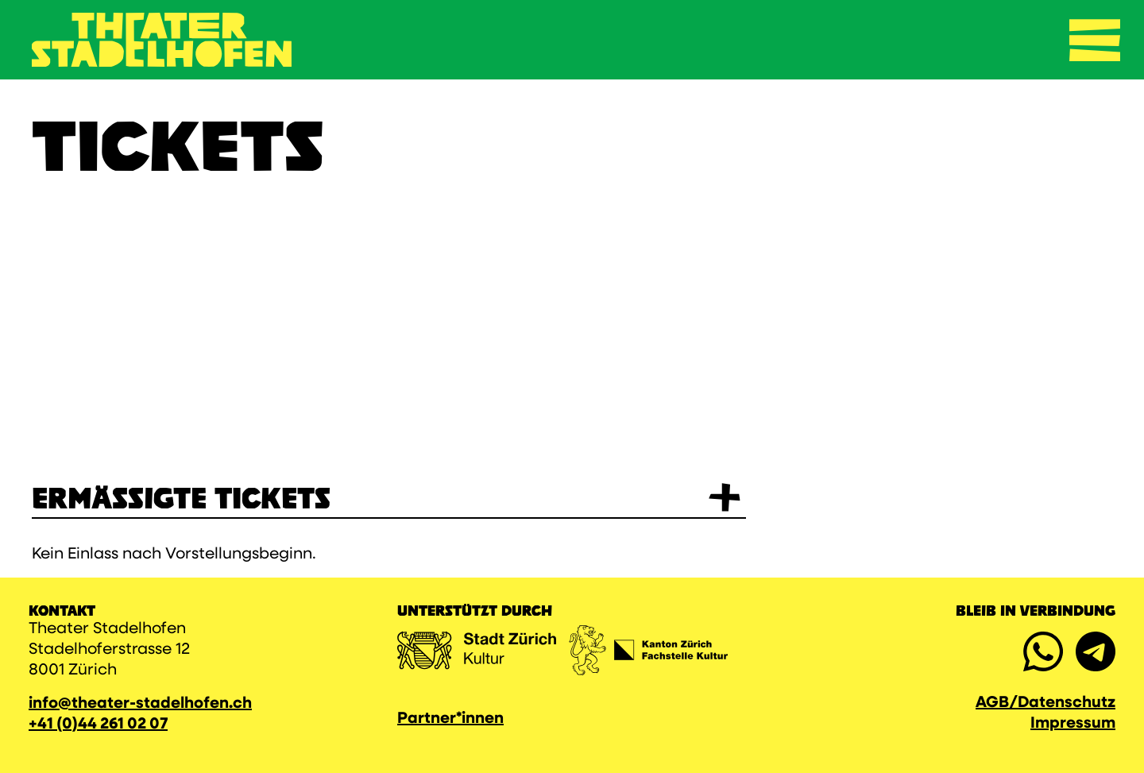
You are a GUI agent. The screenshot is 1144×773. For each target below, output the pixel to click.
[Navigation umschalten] (1095, 40)
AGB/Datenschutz (1045, 703)
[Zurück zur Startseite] (162, 39)
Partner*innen (450, 719)
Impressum (1072, 724)
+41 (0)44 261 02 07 (98, 724)
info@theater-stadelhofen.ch (140, 704)
